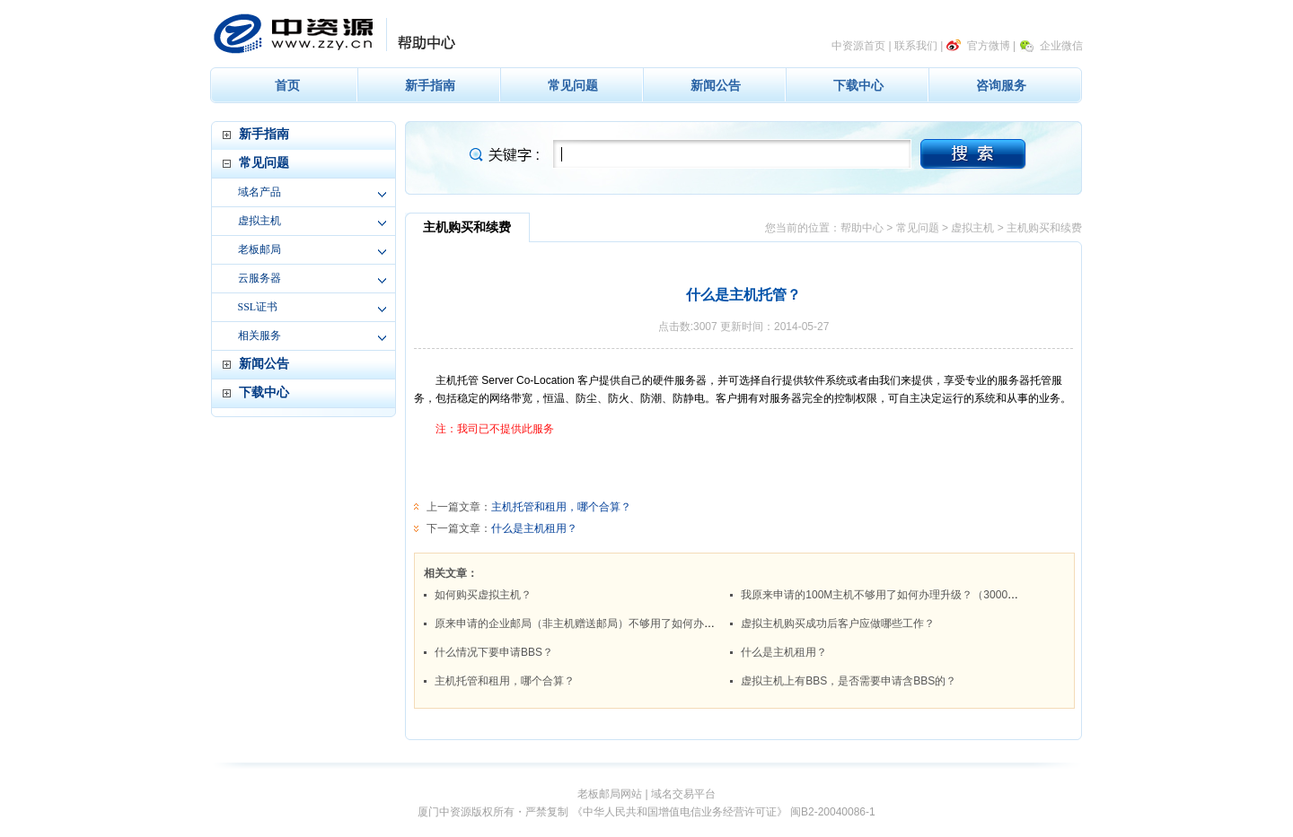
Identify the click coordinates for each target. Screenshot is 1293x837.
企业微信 (1061, 45)
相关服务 (259, 335)
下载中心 (858, 85)
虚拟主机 (259, 220)
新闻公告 (715, 85)
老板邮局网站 (609, 794)
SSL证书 (258, 307)
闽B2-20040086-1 (832, 812)
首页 (287, 85)
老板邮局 (259, 249)
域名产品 (259, 192)
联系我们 (915, 45)
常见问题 (573, 85)
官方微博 (988, 45)
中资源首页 (858, 45)
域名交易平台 (683, 794)
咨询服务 (1001, 85)
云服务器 (259, 278)
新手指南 (430, 85)
